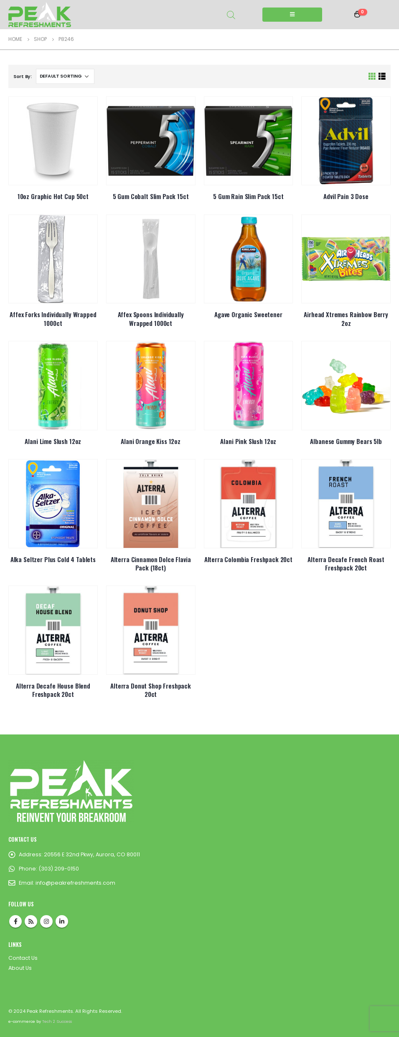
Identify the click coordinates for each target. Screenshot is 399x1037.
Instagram (46, 921)
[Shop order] (65, 76)
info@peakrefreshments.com (75, 882)
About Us (20, 967)
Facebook (15, 921)
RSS (31, 921)
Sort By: (22, 76)
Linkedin (62, 921)
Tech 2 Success (57, 1021)
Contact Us (23, 957)
